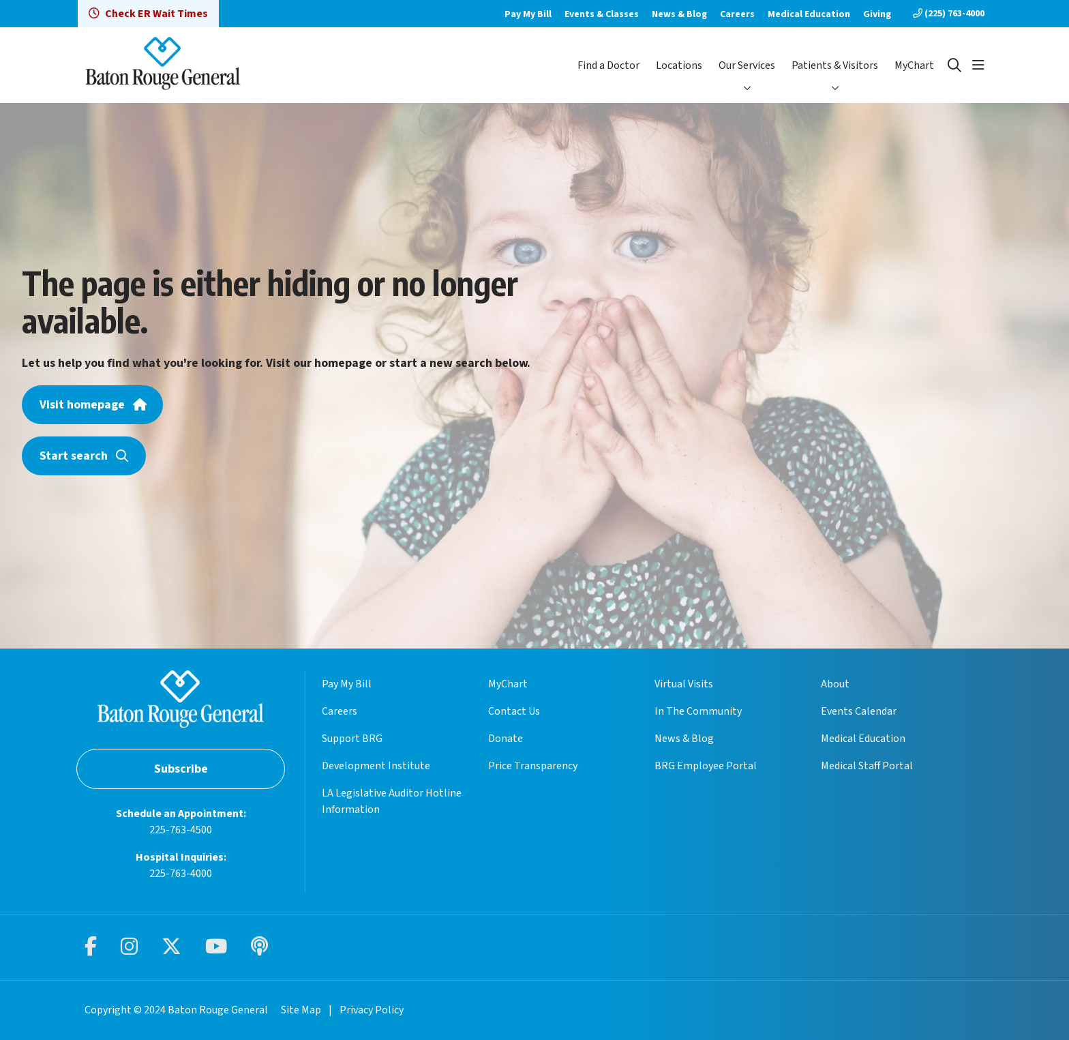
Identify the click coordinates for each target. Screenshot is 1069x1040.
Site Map (301, 1009)
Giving (877, 14)
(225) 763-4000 (948, 13)
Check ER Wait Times (148, 13)
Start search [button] (84, 455)
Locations (679, 65)
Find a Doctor (608, 65)
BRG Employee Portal (705, 765)
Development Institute (376, 765)
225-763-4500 (180, 829)
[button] (978, 65)
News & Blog (679, 14)
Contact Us (514, 711)
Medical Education (809, 14)
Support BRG (352, 738)
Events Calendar (859, 711)
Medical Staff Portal (867, 765)
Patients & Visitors (835, 65)
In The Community (698, 711)
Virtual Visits (683, 684)
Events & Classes (601, 14)
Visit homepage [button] (92, 404)
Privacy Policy (372, 1009)
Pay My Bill (528, 14)
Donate (505, 738)
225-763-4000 (180, 873)
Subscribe (181, 768)
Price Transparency (532, 765)
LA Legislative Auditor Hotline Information (392, 801)
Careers (737, 14)
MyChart (914, 65)
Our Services (747, 65)
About (835, 684)
